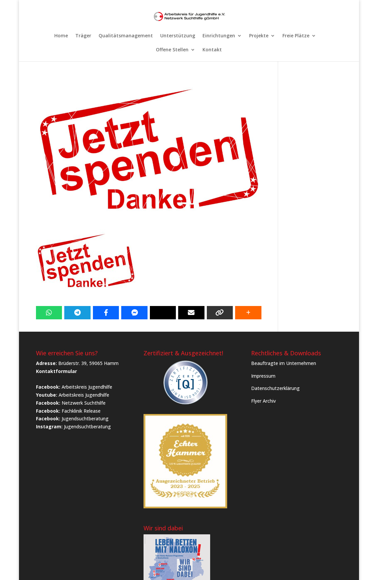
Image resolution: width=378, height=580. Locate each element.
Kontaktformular (56, 371)
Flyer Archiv (263, 401)
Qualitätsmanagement (126, 36)
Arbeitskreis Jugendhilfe (87, 387)
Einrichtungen (218, 36)
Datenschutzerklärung (275, 388)
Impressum (263, 376)
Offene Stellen (172, 50)
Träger (83, 36)
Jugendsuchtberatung (85, 418)
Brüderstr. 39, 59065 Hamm (88, 363)
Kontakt (212, 50)
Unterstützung (177, 36)
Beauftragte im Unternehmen (283, 363)
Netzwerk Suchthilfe (84, 403)
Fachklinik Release (81, 411)
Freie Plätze (295, 36)
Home (61, 36)
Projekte (258, 36)
